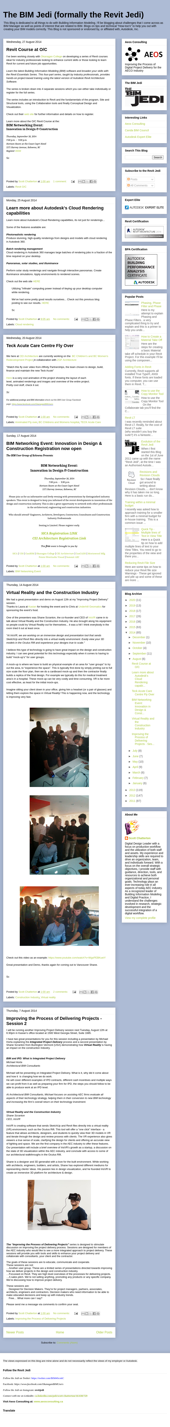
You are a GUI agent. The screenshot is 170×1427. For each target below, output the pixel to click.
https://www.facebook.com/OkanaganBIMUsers (32, 404)
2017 (132, 616)
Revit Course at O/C (26, 49)
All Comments (137, 185)
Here (9, 377)
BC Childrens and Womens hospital (59, 422)
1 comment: (60, 181)
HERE (18, 150)
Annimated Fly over (26, 422)
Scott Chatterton (140, 838)
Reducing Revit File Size (140, 562)
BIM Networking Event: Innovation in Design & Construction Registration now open (54, 446)
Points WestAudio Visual (51, 557)
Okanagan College (51, 56)
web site (29, 114)
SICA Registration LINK (59, 533)
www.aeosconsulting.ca (48, 1401)
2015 (132, 627)
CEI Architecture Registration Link (59, 538)
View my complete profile (140, 917)
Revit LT (130, 417)
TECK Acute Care (90, 422)
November (139, 642)
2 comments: (61, 991)
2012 (132, 795)
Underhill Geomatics (90, 606)
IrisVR (92, 617)
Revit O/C (20, 186)
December (139, 637)
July (135, 750)
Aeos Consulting (135, 123)
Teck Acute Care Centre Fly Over (40, 345)
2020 (132, 600)
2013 (132, 790)
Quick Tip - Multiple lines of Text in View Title (151, 532)
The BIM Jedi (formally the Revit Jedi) (73, 14)
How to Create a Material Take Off (151, 338)
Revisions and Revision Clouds (150, 473)
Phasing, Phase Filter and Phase (151, 304)
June (135, 756)
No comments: (61, 319)
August (137, 658)
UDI (21, 553)
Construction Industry (27, 997)
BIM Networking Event (28, 571)
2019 (132, 605)
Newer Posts (15, 1332)
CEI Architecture (29, 356)
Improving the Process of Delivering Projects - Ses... (143, 739)
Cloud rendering (24, 324)
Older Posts (104, 1332)
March (136, 772)
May (135, 761)
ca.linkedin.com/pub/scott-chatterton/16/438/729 (61, 1395)
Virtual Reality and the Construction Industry (52, 592)
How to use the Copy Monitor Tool (152, 392)
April (135, 767)
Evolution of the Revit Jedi (151, 443)
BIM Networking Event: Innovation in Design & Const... (141, 706)
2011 (132, 800)
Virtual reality (48, 997)
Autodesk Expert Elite (138, 136)
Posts (132, 179)
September (139, 653)
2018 (132, 610)
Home (60, 1332)
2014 (132, 632)
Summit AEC (73, 557)
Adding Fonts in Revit (138, 367)
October (137, 648)
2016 (132, 621)
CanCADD (81, 553)
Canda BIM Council (137, 130)
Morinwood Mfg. (96, 553)
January (137, 783)
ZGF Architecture (66, 359)
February (138, 777)
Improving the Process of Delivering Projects (40, 1318)
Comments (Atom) (67, 1342)
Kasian (32, 606)
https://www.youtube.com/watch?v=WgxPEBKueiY (77, 957)
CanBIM (30, 553)
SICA (15, 553)
